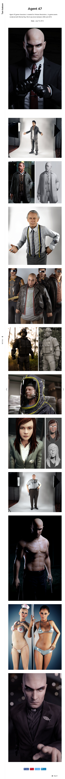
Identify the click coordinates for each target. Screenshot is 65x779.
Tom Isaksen (2, 8)
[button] (54, 776)
